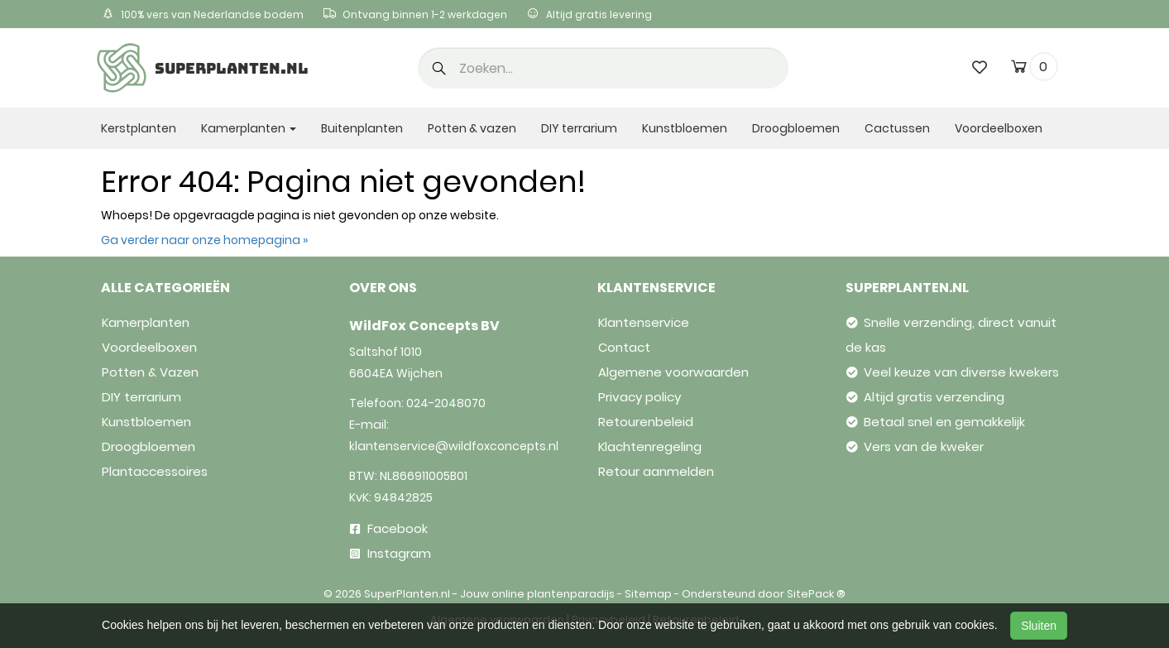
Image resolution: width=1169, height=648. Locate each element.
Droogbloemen (796, 128)
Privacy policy (639, 397)
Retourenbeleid (645, 421)
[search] (603, 68)
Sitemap (648, 594)
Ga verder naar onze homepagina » (204, 240)
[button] (439, 69)
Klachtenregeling (650, 446)
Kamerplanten (145, 322)
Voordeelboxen (998, 128)
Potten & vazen (472, 128)
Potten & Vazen (150, 372)
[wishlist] (979, 66)
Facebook (389, 528)
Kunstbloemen (684, 128)
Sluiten (1038, 625)
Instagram (390, 553)
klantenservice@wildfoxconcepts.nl (453, 446)
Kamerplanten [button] (248, 128)
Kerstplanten (138, 128)
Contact (624, 347)
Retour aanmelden (656, 471)
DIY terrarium (579, 128)
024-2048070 (446, 403)
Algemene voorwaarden (673, 372)
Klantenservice (643, 322)
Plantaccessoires (155, 471)
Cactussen (897, 128)
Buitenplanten (362, 128)
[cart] (1019, 69)
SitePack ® (816, 594)
